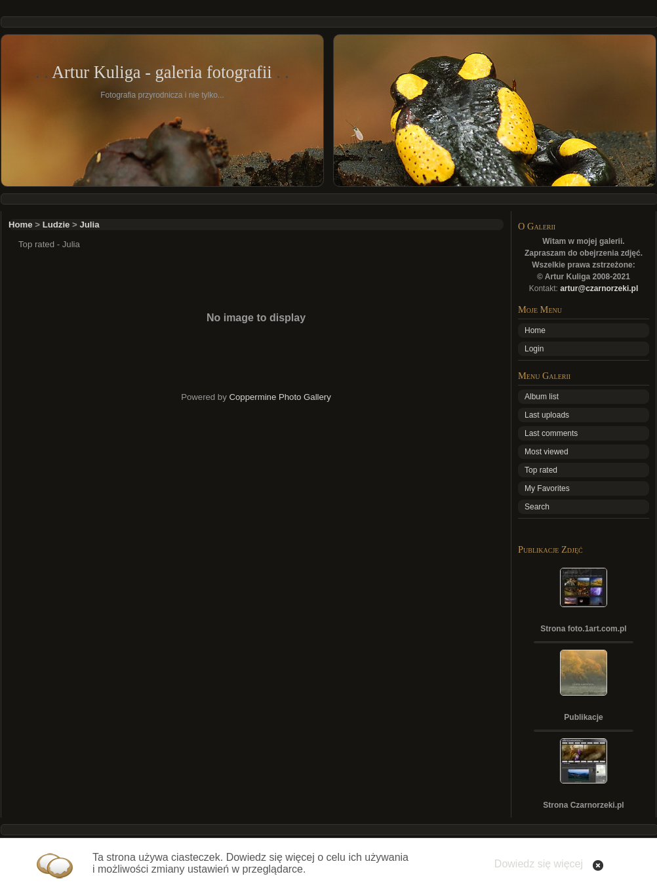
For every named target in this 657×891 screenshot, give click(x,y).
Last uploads (547, 415)
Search (537, 506)
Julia (89, 224)
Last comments (551, 433)
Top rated (541, 470)
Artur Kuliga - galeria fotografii (162, 72)
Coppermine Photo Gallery (279, 397)
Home (21, 224)
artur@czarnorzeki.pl (599, 288)
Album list (542, 396)
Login (534, 348)
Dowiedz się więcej (538, 863)
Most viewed (546, 451)
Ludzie (56, 224)
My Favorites (547, 488)
